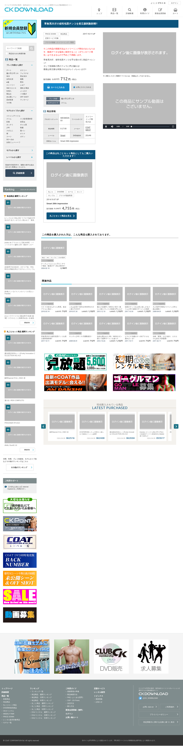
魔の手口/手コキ (67, 99)
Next (176, 426)
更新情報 (99, 699)
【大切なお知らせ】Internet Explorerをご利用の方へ (18, 488)
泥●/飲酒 (9, 100)
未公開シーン (11, 97)
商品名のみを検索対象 (17, 53)
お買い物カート (72, 717)
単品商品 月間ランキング (42, 697)
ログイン (174, 3)
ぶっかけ (23, 91)
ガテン (22, 136)
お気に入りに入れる (83, 87)
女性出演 (9, 79)
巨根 (8, 122)
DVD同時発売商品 (10, 708)
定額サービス (99, 688)
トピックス (98, 696)
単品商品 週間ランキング (42, 694)
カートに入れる (58, 87)
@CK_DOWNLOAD (150, 698)
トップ (99, 13)
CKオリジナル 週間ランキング (44, 712)
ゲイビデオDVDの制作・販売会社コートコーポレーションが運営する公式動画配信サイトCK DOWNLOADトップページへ (29, 9)
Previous (43, 426)
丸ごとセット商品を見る (60, 216)
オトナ (22, 133)
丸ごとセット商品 (10, 705)
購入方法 (70, 706)
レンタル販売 (99, 692)
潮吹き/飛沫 (24, 88)
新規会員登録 (160, 13)
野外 (21, 82)
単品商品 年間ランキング (42, 700)
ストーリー (10, 85)
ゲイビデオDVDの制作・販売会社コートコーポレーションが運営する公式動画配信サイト (38, 5)
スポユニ (9, 131)
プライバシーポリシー (159, 714)
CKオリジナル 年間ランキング (44, 718)
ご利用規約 (169, 707)
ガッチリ (9, 125)
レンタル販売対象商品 (11, 720)
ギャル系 (23, 125)
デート (8, 70)
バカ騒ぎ (23, 94)
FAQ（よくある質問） (75, 697)
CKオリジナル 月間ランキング (44, 715)
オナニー (23, 70)
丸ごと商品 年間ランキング (42, 709)
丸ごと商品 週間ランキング (42, 703)
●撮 (7, 82)
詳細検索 (20, 173)
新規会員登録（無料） (75, 710)
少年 (8, 127)
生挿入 (8, 91)
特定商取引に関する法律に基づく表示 (158, 722)
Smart (62, 135)
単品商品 (6, 702)
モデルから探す (12, 150)
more (27, 322)
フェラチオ (24, 73)
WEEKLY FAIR (8, 714)
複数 (21, 79)
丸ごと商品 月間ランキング (42, 706)
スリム (64, 103)
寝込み (8, 94)
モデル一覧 (7, 722)
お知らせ (99, 702)
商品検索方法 (72, 694)
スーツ (8, 136)
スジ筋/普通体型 (26, 119)
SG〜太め (10, 139)
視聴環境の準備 (73, 691)
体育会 (22, 122)
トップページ (7, 688)
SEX (8, 76)
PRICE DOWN (8, 717)
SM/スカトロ (11, 88)
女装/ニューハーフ (13, 142)
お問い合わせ (148, 707)
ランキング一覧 (37, 691)
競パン (22, 131)
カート (175, 13)
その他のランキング (19, 467)
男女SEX (23, 76)
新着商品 (6, 699)
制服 (21, 127)
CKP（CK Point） (74, 700)
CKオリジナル (8, 711)
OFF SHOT (24, 97)
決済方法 (70, 703)
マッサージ (24, 100)
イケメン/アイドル (13, 116)
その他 (8, 103)
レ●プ (22, 85)
